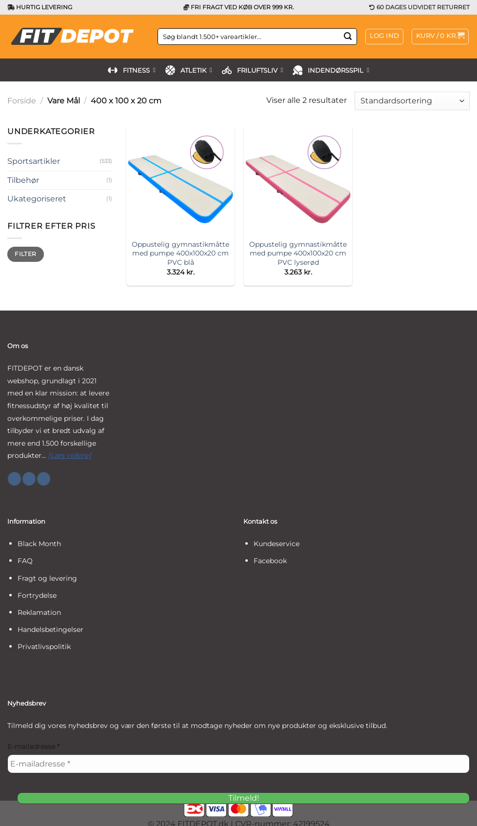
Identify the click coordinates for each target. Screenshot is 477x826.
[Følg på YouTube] (43, 479)
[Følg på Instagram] (29, 479)
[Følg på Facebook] (14, 479)
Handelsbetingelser (50, 629)
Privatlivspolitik (44, 646)
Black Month (39, 543)
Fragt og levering (47, 578)
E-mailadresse (33, 746)
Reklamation (39, 612)
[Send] (348, 36)
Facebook (270, 560)
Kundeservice (276, 543)
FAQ (25, 560)
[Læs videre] (69, 455)
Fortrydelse (37, 595)
